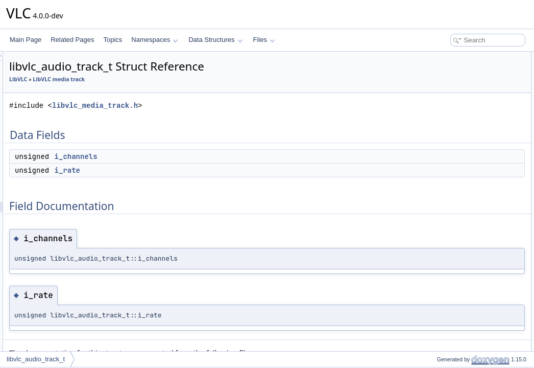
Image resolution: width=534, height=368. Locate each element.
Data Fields (435, 57)
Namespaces (154, 39)
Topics (112, 39)
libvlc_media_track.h (222, 105)
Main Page (25, 39)
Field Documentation (448, 91)
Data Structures (215, 39)
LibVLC (146, 79)
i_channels (203, 156)
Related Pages (72, 39)
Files (264, 39)
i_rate (195, 170)
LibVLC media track (186, 79)
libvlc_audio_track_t (36, 359)
